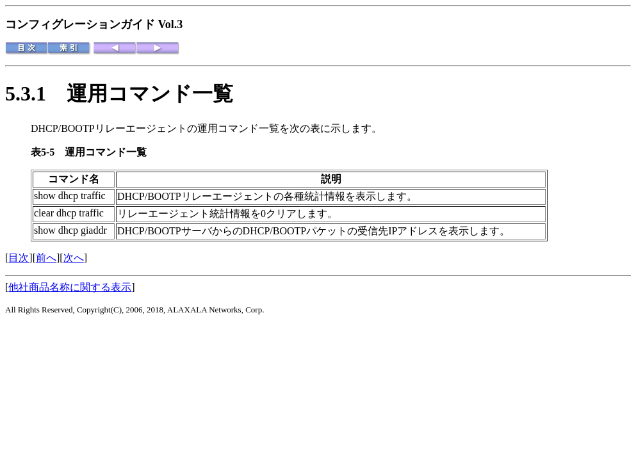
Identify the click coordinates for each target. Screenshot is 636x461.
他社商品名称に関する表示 (69, 287)
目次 (18, 257)
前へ (46, 257)
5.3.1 (36, 93)
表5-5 (48, 152)
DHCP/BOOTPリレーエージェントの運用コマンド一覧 (155, 128)
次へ (73, 257)
